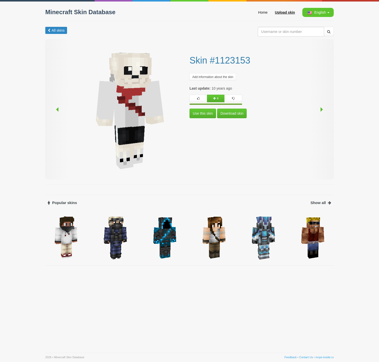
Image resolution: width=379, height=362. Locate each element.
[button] (317, 12)
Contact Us (306, 357)
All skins (56, 30)
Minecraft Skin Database (80, 12)
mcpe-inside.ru (324, 357)
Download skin (231, 113)
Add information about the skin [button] (212, 77)
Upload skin (285, 12)
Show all (320, 202)
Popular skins (62, 202)
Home (262, 12)
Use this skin (203, 113)
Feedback (290, 357)
